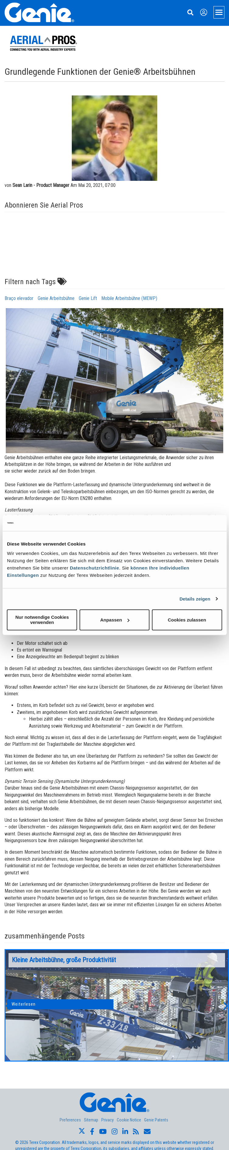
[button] (8, 1005)
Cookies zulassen (187, 619)
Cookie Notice (129, 1119)
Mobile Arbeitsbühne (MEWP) (129, 298)
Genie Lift (88, 298)
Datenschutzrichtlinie (94, 567)
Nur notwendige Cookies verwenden (42, 620)
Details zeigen (194, 598)
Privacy (107, 1119)
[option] (116, 1005)
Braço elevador (19, 298)
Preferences (70, 1119)
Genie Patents (156, 1119)
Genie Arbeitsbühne (56, 298)
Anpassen (114, 619)
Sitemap (91, 1119)
